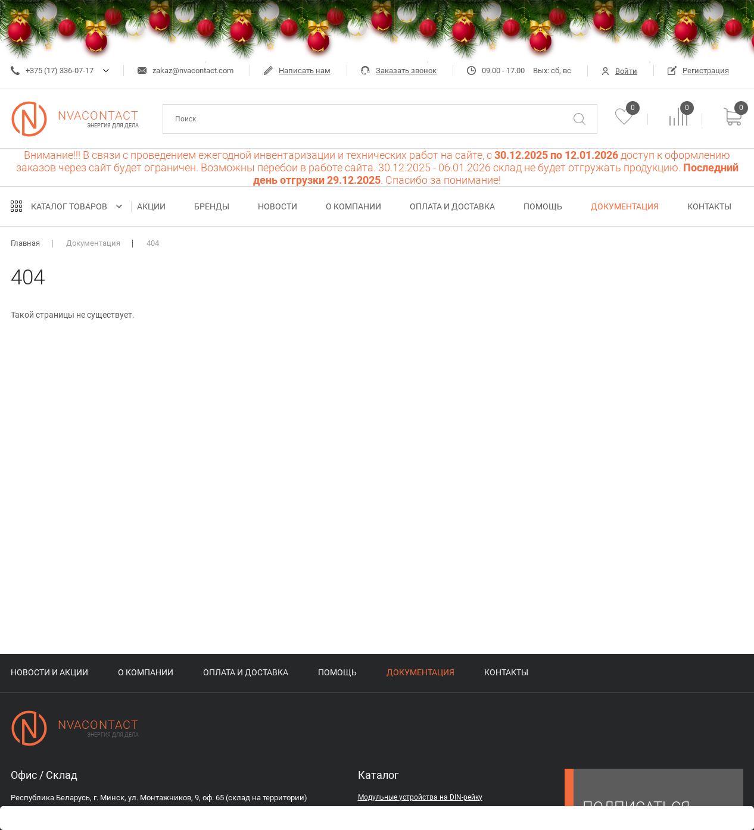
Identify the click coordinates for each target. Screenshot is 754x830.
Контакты (709, 206)
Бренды (211, 206)
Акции (151, 206)
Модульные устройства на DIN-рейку (420, 797)
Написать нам (297, 70)
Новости (277, 206)
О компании (353, 206)
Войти (619, 71)
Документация (625, 206)
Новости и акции (49, 672)
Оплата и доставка (452, 206)
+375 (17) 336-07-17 (52, 70)
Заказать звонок (399, 70)
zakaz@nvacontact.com (185, 70)
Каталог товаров (69, 206)
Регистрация (698, 70)
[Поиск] (579, 119)
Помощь (543, 206)
